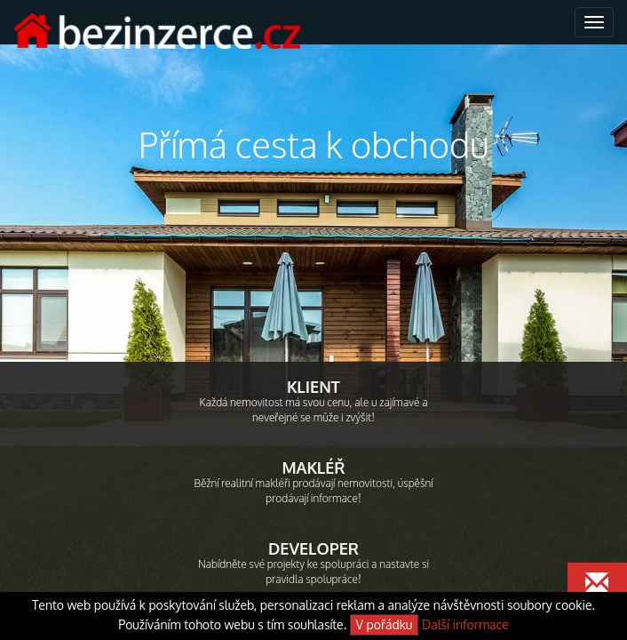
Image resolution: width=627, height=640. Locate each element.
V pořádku (384, 624)
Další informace (465, 624)
